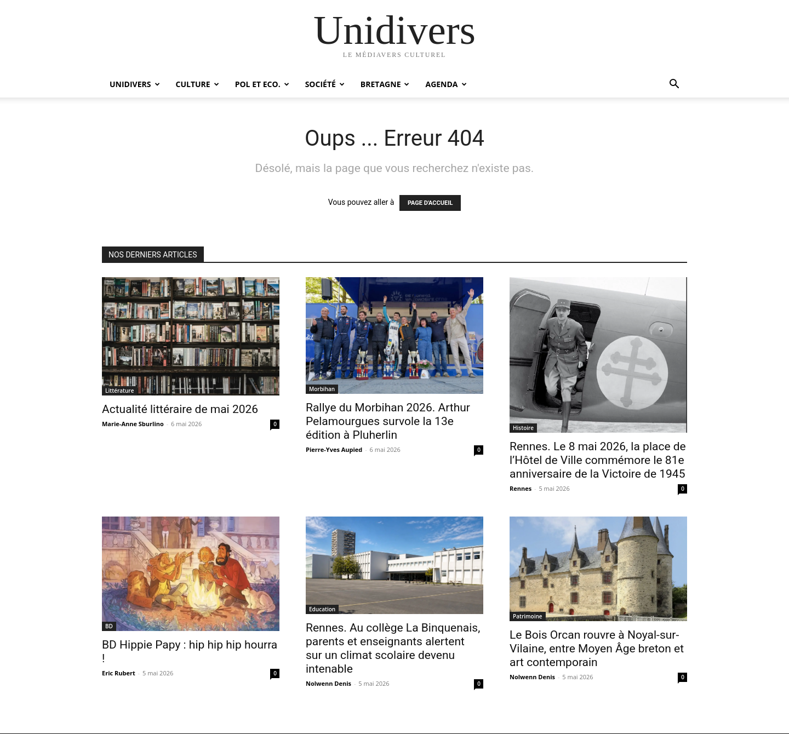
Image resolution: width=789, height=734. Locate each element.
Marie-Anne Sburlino (133, 424)
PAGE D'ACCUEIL (430, 203)
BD (109, 626)
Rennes (520, 488)
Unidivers (135, 84)
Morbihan (322, 389)
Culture (197, 84)
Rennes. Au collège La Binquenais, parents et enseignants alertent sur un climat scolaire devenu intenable (393, 648)
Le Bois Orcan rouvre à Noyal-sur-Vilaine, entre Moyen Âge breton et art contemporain (597, 648)
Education (322, 609)
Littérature (119, 390)
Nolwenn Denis (328, 683)
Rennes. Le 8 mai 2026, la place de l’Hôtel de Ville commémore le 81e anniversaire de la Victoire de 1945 (598, 460)
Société (325, 84)
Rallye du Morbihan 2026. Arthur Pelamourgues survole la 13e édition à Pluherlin (388, 421)
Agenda (445, 84)
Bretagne (385, 84)
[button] (674, 85)
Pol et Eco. (262, 84)
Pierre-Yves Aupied (334, 449)
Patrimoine (527, 616)
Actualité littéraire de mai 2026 (180, 409)
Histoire (523, 428)
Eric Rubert (118, 673)
